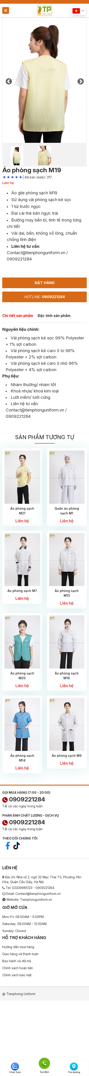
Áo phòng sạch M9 (67, 755)
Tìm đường (74, 1068)
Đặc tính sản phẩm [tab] (54, 315)
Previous (8, 80)
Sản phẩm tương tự (44, 437)
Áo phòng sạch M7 (22, 591)
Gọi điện (44, 1063)
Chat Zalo (15, 1068)
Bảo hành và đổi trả (16, 961)
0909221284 (23, 799)
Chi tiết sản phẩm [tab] (17, 315)
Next (80, 80)
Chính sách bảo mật (16, 975)
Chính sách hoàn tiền (17, 968)
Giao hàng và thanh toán (20, 954)
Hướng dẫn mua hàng (18, 947)
